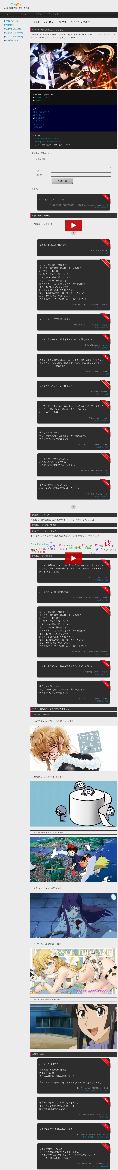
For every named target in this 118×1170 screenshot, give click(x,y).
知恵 (89, 548)
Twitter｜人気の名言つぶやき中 (46, 139)
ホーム (9, 14)
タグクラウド (39, 121)
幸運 (101, 546)
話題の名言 (38, 127)
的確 (84, 548)
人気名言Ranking (13, 29)
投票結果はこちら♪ (41, 101)
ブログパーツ (12, 21)
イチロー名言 (103, 1117)
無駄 (75, 548)
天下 (92, 546)
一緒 (59, 545)
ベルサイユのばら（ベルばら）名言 (95, 1137)
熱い (80, 548)
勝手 (83, 545)
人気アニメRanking (14, 33)
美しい (97, 549)
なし (48, 545)
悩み (44, 549)
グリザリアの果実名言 (100, 1166)
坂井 (87, 546)
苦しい (106, 550)
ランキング (54, 14)
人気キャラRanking (14, 36)
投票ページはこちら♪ (42, 97)
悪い (49, 549)
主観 (68, 545)
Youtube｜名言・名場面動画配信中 (47, 142)
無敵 (71, 548)
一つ (53, 546)
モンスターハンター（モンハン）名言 (94, 1091)
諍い (112, 550)
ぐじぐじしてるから (39, 544)
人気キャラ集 (39, 124)
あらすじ (37, 115)
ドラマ (39, 14)
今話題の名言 (12, 40)
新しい (56, 549)
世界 (64, 545)
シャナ (51, 543)
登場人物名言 (39, 118)
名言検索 (10, 25)
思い (113, 546)
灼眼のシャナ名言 (102, 208)
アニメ (24, 14)
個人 (73, 545)
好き (97, 545)
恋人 (40, 549)
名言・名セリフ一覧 (41, 112)
